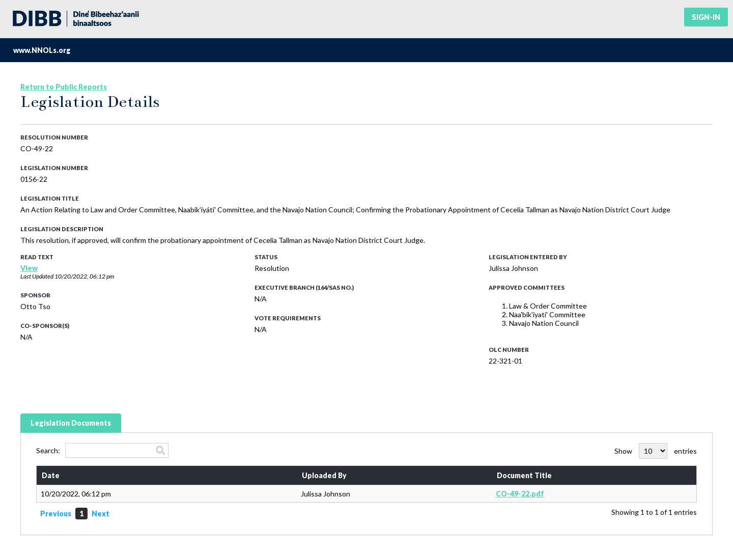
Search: (102, 450)
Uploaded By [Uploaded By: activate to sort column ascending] (324, 475)
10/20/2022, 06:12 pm (84, 276)
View (29, 268)
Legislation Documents (71, 423)
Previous (55, 513)
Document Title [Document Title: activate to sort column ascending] (524, 475)
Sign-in (706, 17)
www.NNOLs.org (42, 50)
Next (100, 513)
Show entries (655, 451)
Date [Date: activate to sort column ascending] (51, 475)
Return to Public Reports (63, 86)
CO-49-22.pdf (520, 493)
